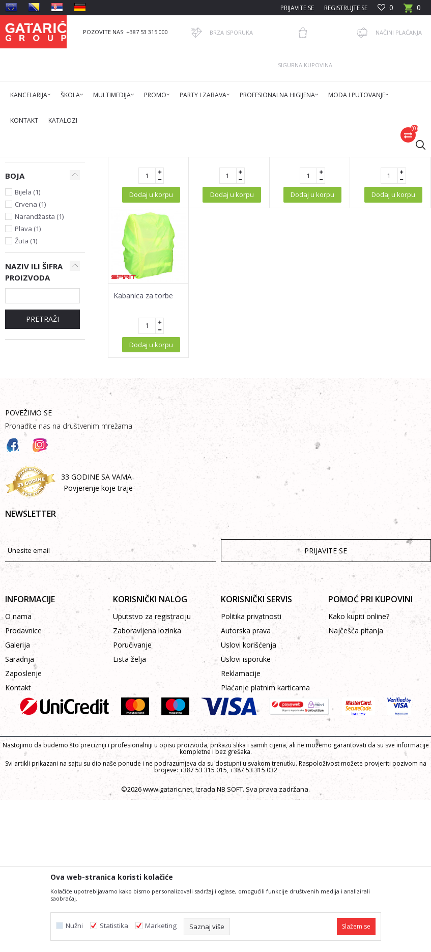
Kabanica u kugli (139, 303)
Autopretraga (299, 200)
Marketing (161, 926)
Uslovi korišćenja (248, 802)
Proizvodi (105, 163)
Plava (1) (28, 385)
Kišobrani (27, 233)
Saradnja (19, 816)
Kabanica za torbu (385, 303)
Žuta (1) (26, 398)
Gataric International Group (44, 163)
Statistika (114, 926)
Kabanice (24, 245)
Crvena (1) (30, 361)
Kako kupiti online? (358, 773)
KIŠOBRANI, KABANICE (185, 163)
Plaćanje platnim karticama (265, 845)
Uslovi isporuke (246, 816)
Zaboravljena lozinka (147, 788)
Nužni (74, 926)
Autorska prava (246, 788)
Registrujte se (345, 8)
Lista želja (129, 816)
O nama (18, 773)
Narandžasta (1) (39, 373)
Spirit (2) (27, 307)
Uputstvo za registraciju (152, 773)
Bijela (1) (27, 349)
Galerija (17, 802)
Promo (136, 163)
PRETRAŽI (42, 476)
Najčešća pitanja (355, 788)
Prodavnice (23, 788)
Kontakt (18, 845)
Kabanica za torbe (143, 453)
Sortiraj (346, 200)
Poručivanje (132, 802)
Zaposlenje (23, 830)
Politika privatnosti (251, 773)
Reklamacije (241, 830)
